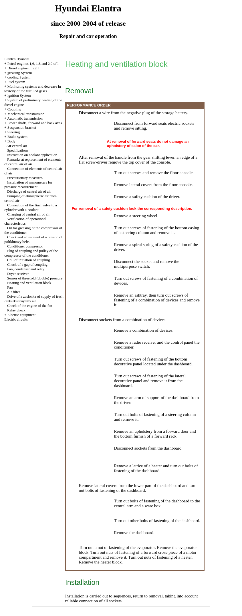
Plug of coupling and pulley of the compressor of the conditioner (31, 253)
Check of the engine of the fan (29, 305)
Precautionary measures (25, 178)
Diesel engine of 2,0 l (23, 68)
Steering (13, 132)
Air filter (13, 292)
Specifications (17, 150)
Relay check (16, 310)
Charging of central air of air (28, 214)
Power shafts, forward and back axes (34, 123)
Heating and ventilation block (29, 283)
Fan (10, 287)
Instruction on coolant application (32, 155)
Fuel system (16, 82)
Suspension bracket (21, 127)
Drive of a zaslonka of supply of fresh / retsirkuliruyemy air (34, 298)
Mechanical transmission (26, 114)
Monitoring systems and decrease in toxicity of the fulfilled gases (32, 88)
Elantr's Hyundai (16, 59)
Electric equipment (21, 315)
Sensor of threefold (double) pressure (35, 278)
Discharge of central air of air (29, 191)
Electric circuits (16, 319)
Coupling (14, 109)
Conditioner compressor (25, 246)
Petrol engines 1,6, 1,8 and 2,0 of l (33, 63)
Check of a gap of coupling (27, 264)
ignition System (19, 95)
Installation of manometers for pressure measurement (28, 184)
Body (11, 141)
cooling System (19, 77)
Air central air (16, 146)
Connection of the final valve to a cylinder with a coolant (30, 207)
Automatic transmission (25, 118)
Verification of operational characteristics (25, 221)
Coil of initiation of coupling (28, 260)
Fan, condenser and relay (25, 269)
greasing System (19, 73)
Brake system (17, 136)
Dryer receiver (18, 273)
